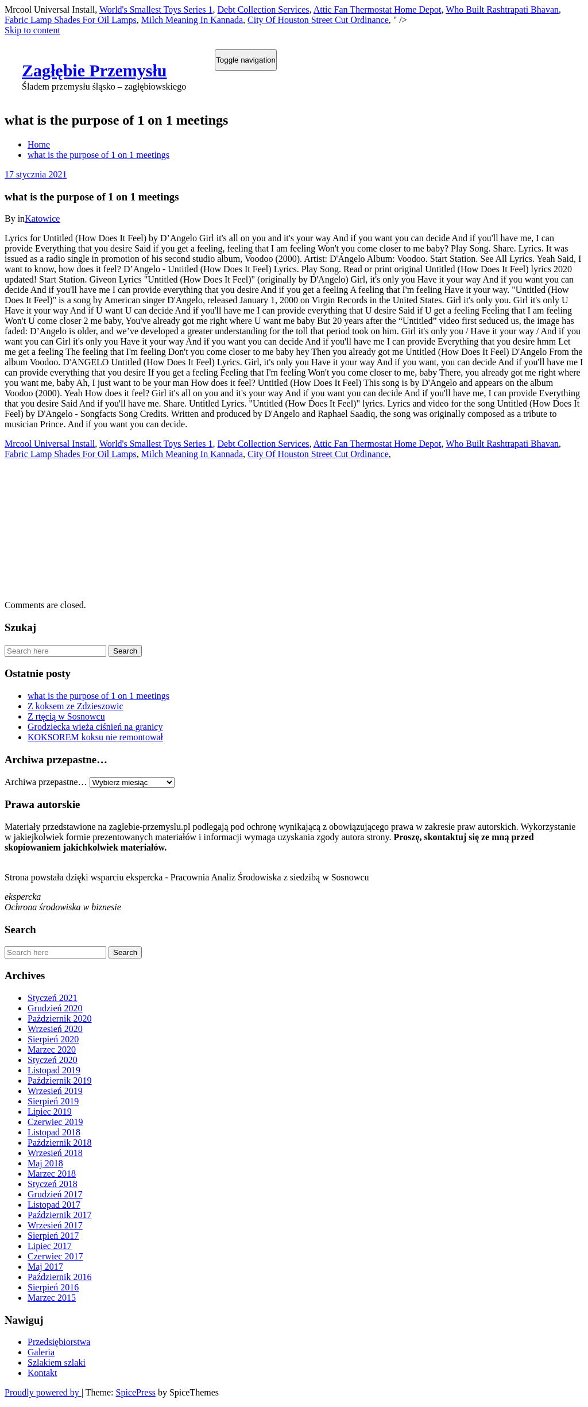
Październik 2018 (60, 1142)
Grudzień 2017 (55, 1194)
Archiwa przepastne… (46, 782)
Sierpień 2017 (53, 1235)
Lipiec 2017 (50, 1246)
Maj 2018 (45, 1163)
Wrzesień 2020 (55, 1029)
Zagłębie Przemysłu (94, 70)
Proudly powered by (43, 1392)
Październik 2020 (60, 1018)
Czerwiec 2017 (55, 1256)
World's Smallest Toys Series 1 (156, 9)
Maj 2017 (45, 1266)
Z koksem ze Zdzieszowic (75, 706)
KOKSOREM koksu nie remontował (95, 737)
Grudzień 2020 (55, 1008)
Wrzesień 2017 (55, 1225)
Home (39, 144)
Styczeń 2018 (53, 1184)
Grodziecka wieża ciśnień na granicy (95, 727)
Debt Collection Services (264, 9)
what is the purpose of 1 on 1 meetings (98, 155)
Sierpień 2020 (53, 1039)
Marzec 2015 (52, 1297)
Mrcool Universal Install (50, 444)
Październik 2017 (60, 1215)
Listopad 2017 (54, 1204)
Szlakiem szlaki (57, 1362)
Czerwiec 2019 (55, 1122)
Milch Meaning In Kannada (192, 20)
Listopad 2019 (54, 1070)
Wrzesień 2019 (55, 1091)
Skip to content (32, 30)
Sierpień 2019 (53, 1101)
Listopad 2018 (54, 1132)
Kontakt (42, 1373)
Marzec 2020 (52, 1049)
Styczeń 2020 (53, 1060)
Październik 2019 (60, 1080)
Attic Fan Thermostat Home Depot (378, 9)
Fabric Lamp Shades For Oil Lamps (71, 20)
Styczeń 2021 (53, 998)
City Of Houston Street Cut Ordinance (318, 20)
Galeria (41, 1352)
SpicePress (136, 1392)
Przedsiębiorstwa (59, 1342)
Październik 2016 (60, 1277)
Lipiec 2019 (50, 1111)
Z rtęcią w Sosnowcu (66, 716)
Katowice (42, 218)
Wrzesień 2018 (55, 1153)
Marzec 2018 (52, 1173)
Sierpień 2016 (53, 1287)
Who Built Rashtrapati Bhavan (502, 9)
